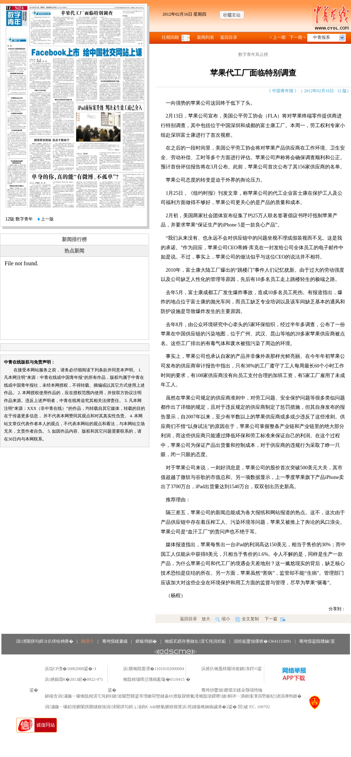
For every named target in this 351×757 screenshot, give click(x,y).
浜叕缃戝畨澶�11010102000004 (153, 668)
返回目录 (228, 37)
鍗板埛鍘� (146, 641)
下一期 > (297, 37)
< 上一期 (277, 37)
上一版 (45, 218)
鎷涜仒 (87, 641)
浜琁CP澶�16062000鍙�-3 (70, 668)
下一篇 (275, 618)
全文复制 (247, 618)
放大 (206, 618)
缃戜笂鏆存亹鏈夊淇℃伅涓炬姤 (195, 641)
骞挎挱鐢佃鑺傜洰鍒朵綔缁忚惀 (231, 690)
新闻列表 (205, 37)
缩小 (223, 618)
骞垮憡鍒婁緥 (115, 641)
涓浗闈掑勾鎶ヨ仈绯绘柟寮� (44, 641)
